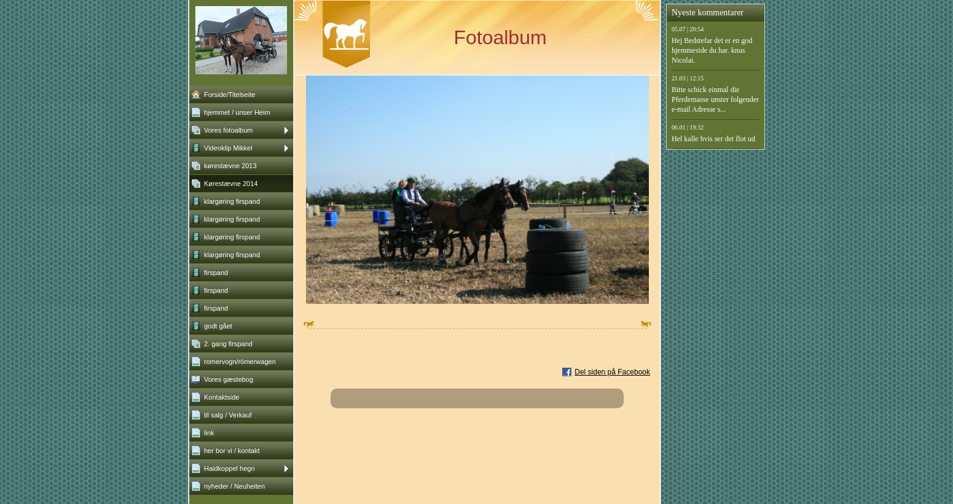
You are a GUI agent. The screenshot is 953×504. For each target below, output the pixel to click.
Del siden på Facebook (612, 372)
